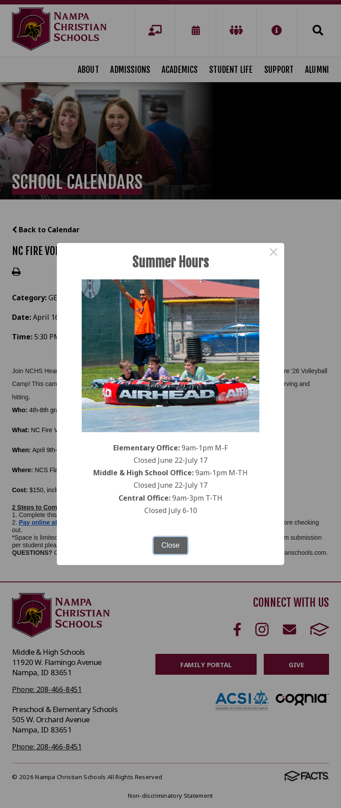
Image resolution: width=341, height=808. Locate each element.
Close (171, 545)
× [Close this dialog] (273, 253)
